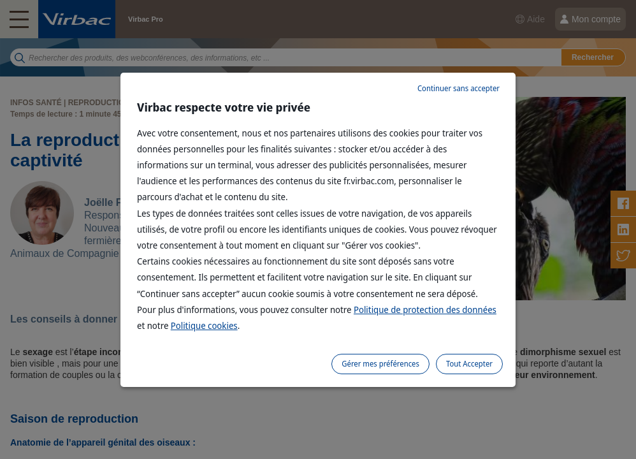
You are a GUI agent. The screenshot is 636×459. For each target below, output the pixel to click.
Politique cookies (204, 325)
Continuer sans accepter (458, 88)
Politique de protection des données (425, 309)
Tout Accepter (469, 363)
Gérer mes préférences (380, 363)
